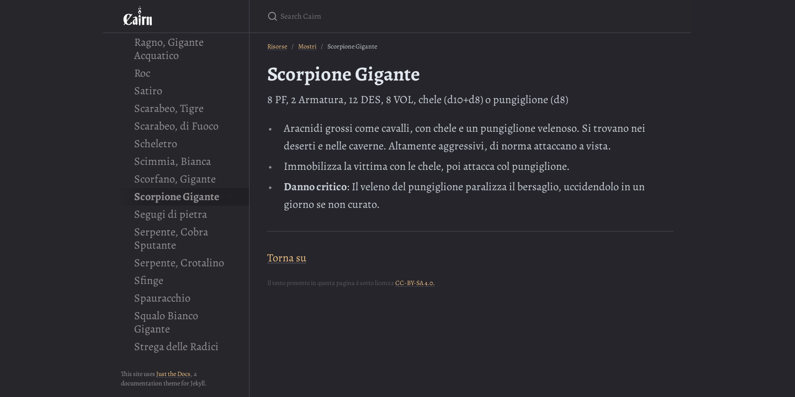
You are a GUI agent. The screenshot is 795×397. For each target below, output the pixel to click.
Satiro (148, 90)
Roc (142, 73)
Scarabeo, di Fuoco (176, 126)
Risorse (277, 46)
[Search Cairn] (397, 16)
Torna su (286, 257)
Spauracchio (162, 298)
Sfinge (148, 280)
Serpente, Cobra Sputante (171, 238)
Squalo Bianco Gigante (166, 322)
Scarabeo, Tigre (169, 108)
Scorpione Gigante (176, 196)
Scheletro (155, 143)
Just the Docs (173, 373)
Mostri (307, 46)
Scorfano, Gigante (175, 178)
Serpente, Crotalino (179, 262)
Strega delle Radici (176, 346)
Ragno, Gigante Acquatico (169, 49)
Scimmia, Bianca (172, 161)
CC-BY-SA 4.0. (415, 282)
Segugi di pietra (170, 214)
